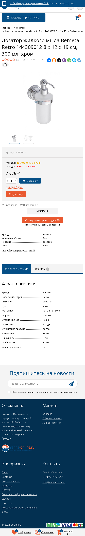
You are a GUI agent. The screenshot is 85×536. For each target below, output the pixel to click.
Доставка (7, 476)
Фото (5, 511)
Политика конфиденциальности (19, 494)
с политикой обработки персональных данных (52, 391)
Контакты (7, 485)
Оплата (6, 490)
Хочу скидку (16, 194)
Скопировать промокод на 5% (42, 220)
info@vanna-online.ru (54, 482)
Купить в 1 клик (14, 186)
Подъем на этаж (11, 481)
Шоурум (6, 498)
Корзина (47, 413)
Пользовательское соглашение (19, 507)
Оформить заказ (52, 418)
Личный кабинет (52, 422)
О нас (5, 472)
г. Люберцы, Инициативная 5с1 (29, 3)
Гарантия (7, 503)
